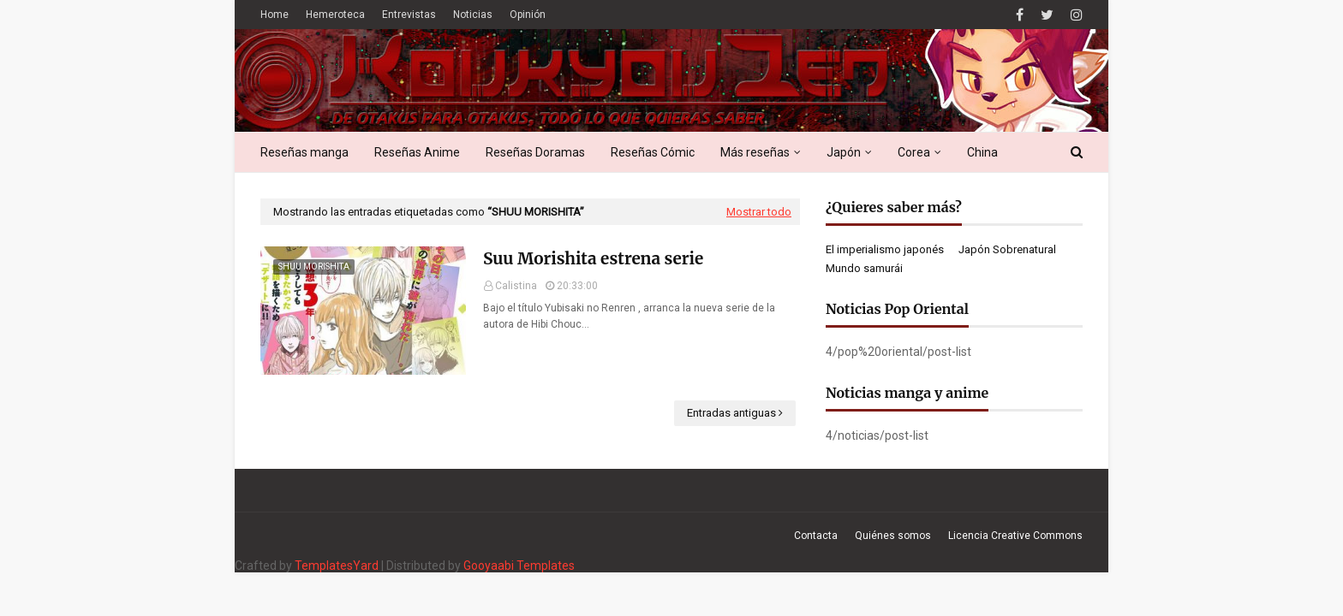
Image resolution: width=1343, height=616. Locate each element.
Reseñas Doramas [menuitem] (535, 152)
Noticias (472, 15)
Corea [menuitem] (914, 152)
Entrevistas (409, 15)
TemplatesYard (337, 565)
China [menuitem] (982, 152)
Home (274, 15)
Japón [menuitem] (844, 152)
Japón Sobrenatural (1007, 249)
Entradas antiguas (731, 412)
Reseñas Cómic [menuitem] (653, 152)
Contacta (816, 536)
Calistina (516, 286)
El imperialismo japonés (885, 249)
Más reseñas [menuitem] (755, 152)
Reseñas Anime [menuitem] (417, 152)
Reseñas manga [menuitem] (304, 152)
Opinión (528, 15)
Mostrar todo (758, 211)
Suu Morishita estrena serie (593, 258)
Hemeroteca (335, 15)
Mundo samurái (864, 268)
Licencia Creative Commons (1015, 536)
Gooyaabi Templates (519, 565)
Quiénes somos (893, 536)
